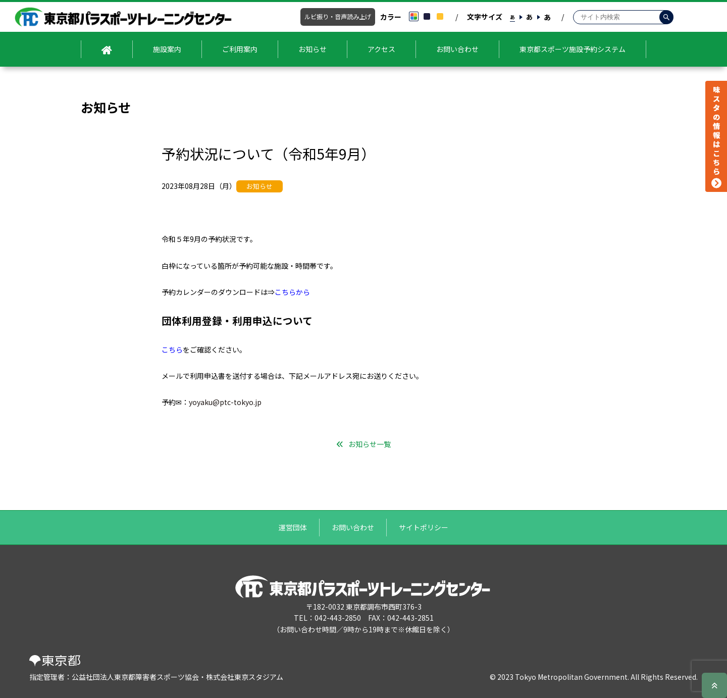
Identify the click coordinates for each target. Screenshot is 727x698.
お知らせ (312, 49)
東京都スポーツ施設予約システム (573, 49)
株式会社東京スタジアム (244, 677)
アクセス (381, 49)
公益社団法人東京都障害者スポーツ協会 (135, 677)
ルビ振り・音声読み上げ (337, 16)
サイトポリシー (423, 527)
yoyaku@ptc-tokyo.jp (225, 402)
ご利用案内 (239, 49)
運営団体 (293, 527)
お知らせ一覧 (369, 444)
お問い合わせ (457, 49)
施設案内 (167, 49)
